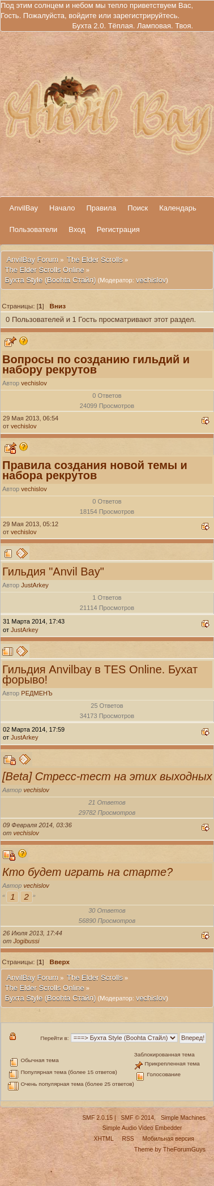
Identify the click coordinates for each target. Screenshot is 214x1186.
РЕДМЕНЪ (37, 693)
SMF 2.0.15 (97, 1118)
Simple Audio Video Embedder (142, 1128)
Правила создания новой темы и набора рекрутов (94, 470)
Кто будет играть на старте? (87, 872)
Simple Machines (183, 1118)
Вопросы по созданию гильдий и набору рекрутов (96, 364)
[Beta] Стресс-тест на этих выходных (107, 776)
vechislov (151, 280)
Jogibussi (26, 941)
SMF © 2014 (137, 1118)
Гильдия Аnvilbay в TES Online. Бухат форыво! (100, 674)
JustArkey (35, 585)
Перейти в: (54, 1038)
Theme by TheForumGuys (170, 1149)
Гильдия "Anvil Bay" (53, 571)
